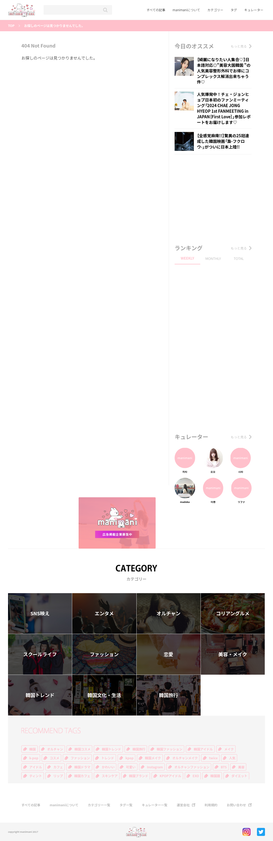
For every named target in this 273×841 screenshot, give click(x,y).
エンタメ (104, 613)
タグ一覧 (126, 805)
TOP (11, 25)
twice (213, 758)
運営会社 (183, 805)
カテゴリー (215, 9)
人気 (232, 758)
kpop (129, 758)
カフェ (58, 767)
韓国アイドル (203, 749)
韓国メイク (153, 758)
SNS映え (40, 613)
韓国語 (215, 775)
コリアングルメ (232, 613)
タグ (233, 9)
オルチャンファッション (192, 767)
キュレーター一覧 (154, 805)
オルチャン (168, 613)
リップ (58, 775)
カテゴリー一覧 (99, 805)
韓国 (32, 749)
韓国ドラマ (82, 767)
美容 (241, 767)
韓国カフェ (82, 775)
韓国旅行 (168, 695)
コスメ (54, 758)
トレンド (107, 758)
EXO (196, 775)
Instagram (155, 767)
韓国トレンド (40, 695)
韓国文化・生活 (104, 695)
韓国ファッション (169, 749)
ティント (35, 775)
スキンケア (110, 775)
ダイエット (239, 775)
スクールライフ (40, 654)
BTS (224, 767)
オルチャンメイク (185, 758)
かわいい (108, 767)
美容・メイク (232, 654)
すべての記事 (156, 9)
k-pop (34, 758)
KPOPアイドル (170, 775)
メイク (229, 749)
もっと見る (239, 46)
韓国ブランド (138, 775)
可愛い (131, 767)
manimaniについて (186, 9)
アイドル (35, 767)
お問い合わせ (236, 805)
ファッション (104, 654)
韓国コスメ (82, 749)
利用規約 (211, 805)
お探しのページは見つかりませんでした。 (54, 25)
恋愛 (168, 654)
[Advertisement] (215, 199)
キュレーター (253, 9)
